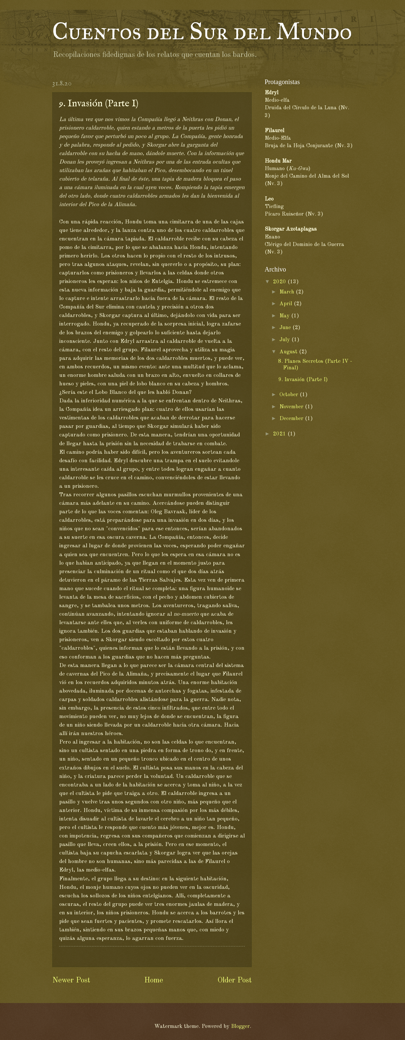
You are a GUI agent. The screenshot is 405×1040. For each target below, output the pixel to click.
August (289, 352)
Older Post (234, 980)
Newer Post (71, 980)
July (285, 340)
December (292, 418)
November (292, 407)
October (289, 394)
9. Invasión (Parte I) (303, 379)
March (287, 292)
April (286, 304)
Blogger (240, 1026)
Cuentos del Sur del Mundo (202, 31)
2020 (280, 282)
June (286, 327)
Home (153, 980)
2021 (280, 434)
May (285, 316)
